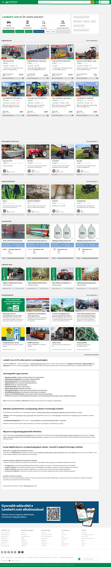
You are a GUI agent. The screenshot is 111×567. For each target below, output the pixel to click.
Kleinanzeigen (4, 536)
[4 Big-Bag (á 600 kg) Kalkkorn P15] (62, 241)
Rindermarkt (44, 538)
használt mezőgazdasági (36, 363)
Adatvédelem (29, 557)
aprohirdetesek (19, 31)
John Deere (19, 377)
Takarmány (86, 21)
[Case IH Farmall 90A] (13, 62)
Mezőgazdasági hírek (7, 295)
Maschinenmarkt (5, 532)
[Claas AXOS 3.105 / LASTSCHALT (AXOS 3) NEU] (37, 99)
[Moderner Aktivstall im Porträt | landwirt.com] (13, 278)
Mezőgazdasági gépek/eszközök (81, 17)
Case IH (74, 435)
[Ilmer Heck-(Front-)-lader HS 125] (62, 62)
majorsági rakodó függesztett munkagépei (48, 395)
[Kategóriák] (19, 552)
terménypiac (73, 412)
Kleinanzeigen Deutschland (88, 538)
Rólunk (3, 557)
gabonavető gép (26, 386)
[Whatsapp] (15, 552)
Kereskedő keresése (38, 31)
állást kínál (58, 415)
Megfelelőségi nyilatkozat (66, 557)
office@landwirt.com (29, 486)
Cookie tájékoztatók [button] (19, 557)
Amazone (40, 437)
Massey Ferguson (65, 544)
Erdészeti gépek (77, 21)
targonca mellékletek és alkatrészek (67, 395)
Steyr (57, 435)
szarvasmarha (19, 415)
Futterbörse (44, 542)
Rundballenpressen (25, 536)
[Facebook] (8, 552)
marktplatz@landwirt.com (69, 565)
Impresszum (55, 557)
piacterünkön (26, 365)
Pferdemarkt (44, 540)
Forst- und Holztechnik (46, 536)
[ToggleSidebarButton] (3, 2)
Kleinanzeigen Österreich (88, 534)
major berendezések (35, 420)
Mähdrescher (24, 534)
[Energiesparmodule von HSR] (13, 339)
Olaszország (61, 452)
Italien (83, 542)
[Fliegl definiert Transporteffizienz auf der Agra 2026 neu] (37, 311)
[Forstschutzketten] (87, 339)
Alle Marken (3, 544)
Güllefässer (23, 540)
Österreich (84, 532)
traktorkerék (21, 388)
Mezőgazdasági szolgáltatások (81, 30)
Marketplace (29, 31)
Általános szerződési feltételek (43, 557)
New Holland (29, 377)
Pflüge (22, 538)
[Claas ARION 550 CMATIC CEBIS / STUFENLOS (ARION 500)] (13, 99)
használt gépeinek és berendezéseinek (24, 435)
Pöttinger (29, 437)
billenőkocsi (13, 384)
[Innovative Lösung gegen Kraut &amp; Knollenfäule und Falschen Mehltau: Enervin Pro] (62, 311)
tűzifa (80, 412)
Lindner (70, 435)
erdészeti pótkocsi (26, 381)
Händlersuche (4, 538)
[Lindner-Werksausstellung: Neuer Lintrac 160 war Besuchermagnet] (87, 311)
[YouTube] (2, 552)
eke (36, 383)
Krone (24, 437)
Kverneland (34, 437)
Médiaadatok (9, 557)
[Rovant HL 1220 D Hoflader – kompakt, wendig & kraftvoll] (87, 62)
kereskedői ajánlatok (9, 31)
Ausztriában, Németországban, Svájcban (48, 452)
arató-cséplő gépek (24, 392)
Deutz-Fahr (64, 545)
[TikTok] (12, 552)
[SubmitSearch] (92, 2)
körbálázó (37, 379)
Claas (34, 377)
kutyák (31, 415)
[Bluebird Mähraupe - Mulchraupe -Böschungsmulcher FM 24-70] (37, 62)
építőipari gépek (41, 412)
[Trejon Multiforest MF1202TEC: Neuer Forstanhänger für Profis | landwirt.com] (37, 278)
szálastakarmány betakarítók (58, 412)
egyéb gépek (63, 420)
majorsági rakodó (28, 394)
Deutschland (85, 536)
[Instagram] (5, 552)
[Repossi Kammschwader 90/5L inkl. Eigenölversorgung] (37, 241)
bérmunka (74, 415)
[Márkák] (22, 552)
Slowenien (84, 544)
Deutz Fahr (17, 437)
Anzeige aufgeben (5, 545)
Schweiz (83, 540)
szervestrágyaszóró (42, 390)
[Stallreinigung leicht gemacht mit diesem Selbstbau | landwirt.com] (87, 278)
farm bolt (67, 412)
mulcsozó (19, 386)
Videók (47, 31)
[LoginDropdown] (104, 2)
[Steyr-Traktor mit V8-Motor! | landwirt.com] (62, 278)
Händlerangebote (5, 534)
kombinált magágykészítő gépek (27, 383)
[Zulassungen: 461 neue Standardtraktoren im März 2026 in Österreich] (13, 311)
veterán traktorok (40, 377)
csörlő (19, 381)
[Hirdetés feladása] (96, 2)
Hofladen (43, 545)
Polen (83, 545)
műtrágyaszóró (22, 390)
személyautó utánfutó (22, 384)
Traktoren (23, 532)
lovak (25, 415)
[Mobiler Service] (62, 339)
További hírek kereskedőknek (91, 354)
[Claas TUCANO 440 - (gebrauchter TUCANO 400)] (62, 99)
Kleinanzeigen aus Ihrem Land (10, 141)
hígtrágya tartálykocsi (32, 390)
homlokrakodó (14, 395)
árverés (53, 31)
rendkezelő (32, 379)
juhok (28, 415)
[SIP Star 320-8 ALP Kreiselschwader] (13, 241)
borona (17, 383)
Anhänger (23, 545)
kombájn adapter (34, 392)
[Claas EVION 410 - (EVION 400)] (87, 99)
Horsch (47, 437)
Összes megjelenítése (92, 40)
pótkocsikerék (28, 388)
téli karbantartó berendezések (45, 394)
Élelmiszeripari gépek (79, 25)
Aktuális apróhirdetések (8, 181)
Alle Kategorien (4, 542)
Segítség (4, 560)
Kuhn (21, 437)
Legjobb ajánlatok (7, 40)
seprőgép (35, 394)
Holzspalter (24, 542)
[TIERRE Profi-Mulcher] (37, 339)
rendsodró (26, 379)
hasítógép (33, 381)
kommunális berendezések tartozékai (50, 420)
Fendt (24, 377)
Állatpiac (93, 21)
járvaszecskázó (42, 392)
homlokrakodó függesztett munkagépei (28, 395)
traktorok (48, 412)
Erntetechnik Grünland (46, 534)
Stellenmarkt (44, 544)
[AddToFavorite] (22, 46)
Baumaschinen (24, 544)
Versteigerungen (5, 540)
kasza (22, 379)
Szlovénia (74, 452)
